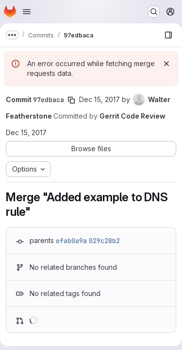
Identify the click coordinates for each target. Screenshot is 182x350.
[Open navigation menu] (26, 11)
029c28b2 (104, 240)
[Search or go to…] (154, 12)
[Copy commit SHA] (71, 100)
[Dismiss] (166, 64)
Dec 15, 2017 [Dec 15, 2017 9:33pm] (99, 99)
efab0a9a (71, 240)
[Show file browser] (168, 35)
